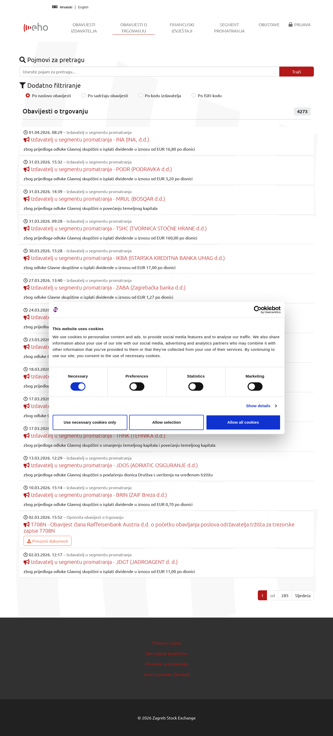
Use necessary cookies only (90, 422)
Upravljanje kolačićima (166, 653)
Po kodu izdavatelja (163, 95)
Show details (258, 406)
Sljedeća (302, 595)
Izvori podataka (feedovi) (167, 674)
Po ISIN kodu (210, 95)
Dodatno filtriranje (50, 85)
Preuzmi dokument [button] (47, 540)
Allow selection (166, 422)
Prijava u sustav (166, 642)
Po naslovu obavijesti (51, 95)
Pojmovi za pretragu (52, 59)
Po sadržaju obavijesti (108, 95)
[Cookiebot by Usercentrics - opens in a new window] (258, 310)
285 (284, 595)
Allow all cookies (243, 422)
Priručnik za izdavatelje (166, 663)
